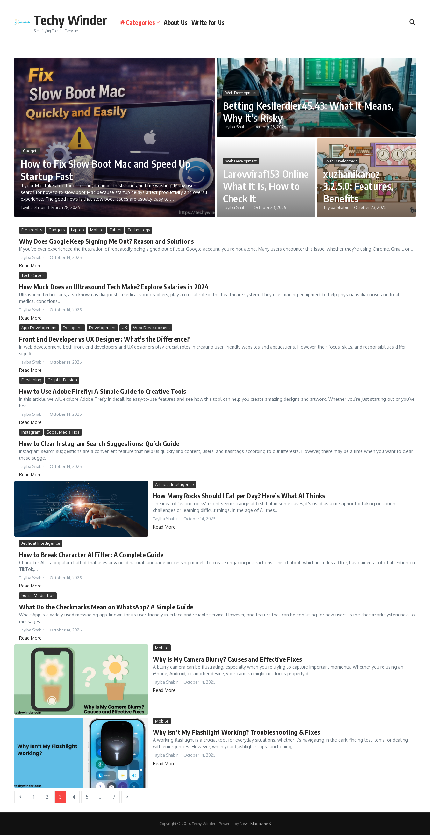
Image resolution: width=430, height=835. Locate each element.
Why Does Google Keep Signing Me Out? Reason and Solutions (106, 241)
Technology (139, 229)
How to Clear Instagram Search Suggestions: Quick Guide (99, 443)
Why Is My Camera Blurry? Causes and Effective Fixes (227, 659)
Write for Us (208, 22)
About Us (176, 22)
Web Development (241, 92)
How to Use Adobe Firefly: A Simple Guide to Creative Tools (102, 391)
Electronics (31, 229)
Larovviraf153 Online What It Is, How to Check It (260, 186)
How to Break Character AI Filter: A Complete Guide (91, 554)
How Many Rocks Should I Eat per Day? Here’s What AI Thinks (239, 496)
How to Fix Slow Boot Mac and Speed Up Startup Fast (107, 169)
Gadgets (30, 151)
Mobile (97, 229)
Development (102, 327)
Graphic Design (62, 379)
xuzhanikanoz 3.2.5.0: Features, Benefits (359, 186)
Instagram (30, 432)
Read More (30, 265)
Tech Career (32, 275)
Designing (73, 327)
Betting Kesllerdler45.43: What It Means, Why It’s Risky (310, 111)
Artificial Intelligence (174, 484)
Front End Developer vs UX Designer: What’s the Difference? (104, 339)
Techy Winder (70, 20)
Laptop (77, 229)
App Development (39, 327)
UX (124, 327)
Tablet (116, 229)
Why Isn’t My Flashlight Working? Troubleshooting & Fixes (236, 732)
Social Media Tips (63, 432)
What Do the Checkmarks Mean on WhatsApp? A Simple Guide (106, 607)
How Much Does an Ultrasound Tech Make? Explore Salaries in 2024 (114, 287)
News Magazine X (255, 823)
